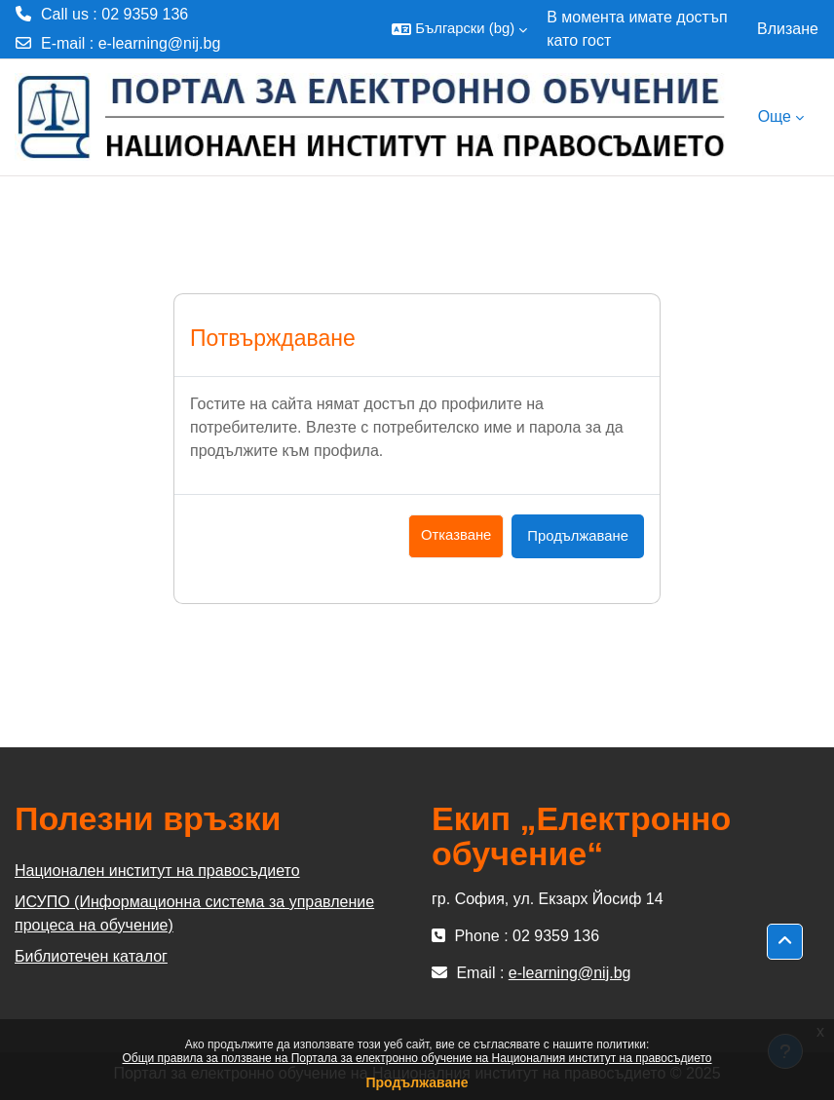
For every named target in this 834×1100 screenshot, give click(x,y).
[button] (459, 29)
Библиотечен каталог (91, 956)
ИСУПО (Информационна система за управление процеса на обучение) (194, 913)
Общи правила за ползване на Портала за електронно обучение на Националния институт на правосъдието (417, 1058)
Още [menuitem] (774, 116)
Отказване (456, 535)
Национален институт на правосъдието (157, 870)
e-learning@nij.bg (159, 43)
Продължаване (416, 1082)
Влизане (787, 28)
